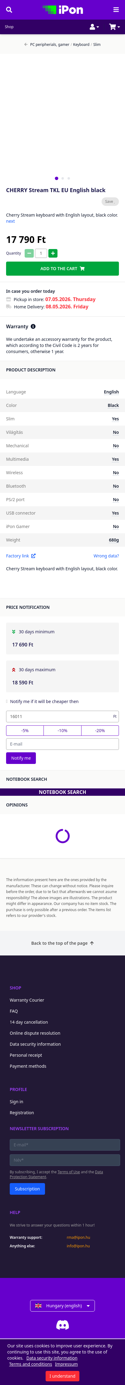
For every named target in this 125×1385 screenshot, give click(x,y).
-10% (62, 730)
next (10, 221)
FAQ (14, 1011)
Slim (95, 44)
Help (15, 1212)
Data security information (35, 1044)
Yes (115, 419)
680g (114, 540)
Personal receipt (26, 1055)
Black (113, 405)
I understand (62, 1376)
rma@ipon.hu (78, 1237)
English (111, 392)
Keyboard (80, 44)
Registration (22, 1112)
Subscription (27, 1189)
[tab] (56, 178)
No (116, 432)
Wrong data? (106, 556)
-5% (25, 730)
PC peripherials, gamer (46, 44)
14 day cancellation (29, 1022)
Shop (9, 26)
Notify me (21, 758)
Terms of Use (68, 1172)
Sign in (16, 1101)
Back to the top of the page (62, 943)
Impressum (66, 1364)
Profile (18, 1089)
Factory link (21, 556)
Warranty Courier (27, 1000)
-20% (100, 730)
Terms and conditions (30, 1364)
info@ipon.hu (78, 1246)
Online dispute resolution (35, 1033)
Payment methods (28, 1066)
